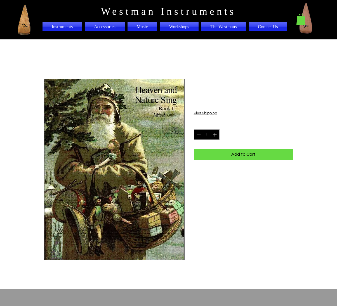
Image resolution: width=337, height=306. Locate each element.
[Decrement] (198, 134)
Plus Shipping (205, 113)
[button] (301, 19)
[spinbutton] (207, 134)
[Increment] (215, 134)
